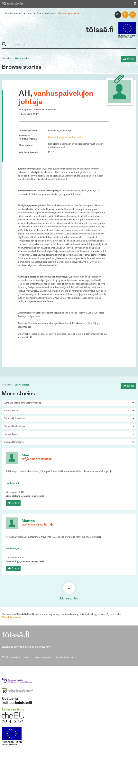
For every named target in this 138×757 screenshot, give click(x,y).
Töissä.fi (6, 58)
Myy (25, 455)
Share (130, 59)
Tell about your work (68, 14)
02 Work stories (13, 3)
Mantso (28, 521)
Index (29, 14)
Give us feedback (45, 14)
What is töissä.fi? (14, 14)
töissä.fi (100, 30)
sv (132, 15)
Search (6, 44)
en (118, 15)
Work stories (22, 58)
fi (125, 15)
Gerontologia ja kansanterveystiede (66, 137)
